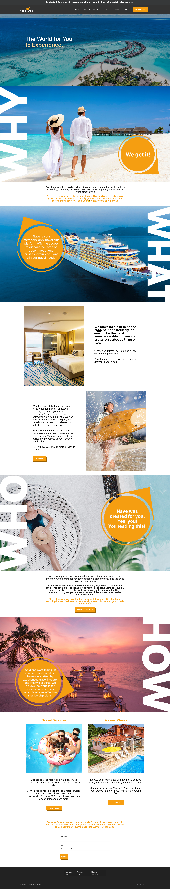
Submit (63, 857)
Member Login (140, 9)
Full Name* (64, 836)
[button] (39, 458)
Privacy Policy (80, 873)
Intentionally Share (85, 610)
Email (62, 845)
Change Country (94, 873)
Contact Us (68, 873)
